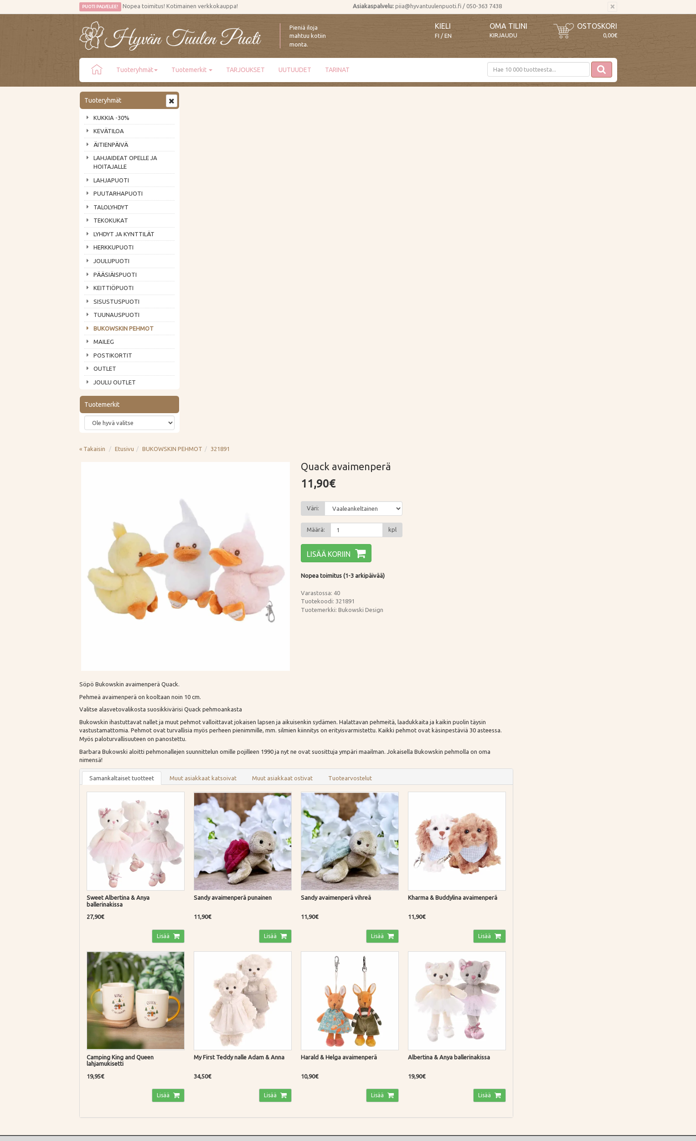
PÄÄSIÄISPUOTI (115, 274)
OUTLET (104, 368)
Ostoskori (597, 26)
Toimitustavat (208, 947)
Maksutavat (206, 960)
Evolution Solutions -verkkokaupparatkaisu (564, 1128)
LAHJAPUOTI (111, 180)
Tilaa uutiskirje (109, 899)
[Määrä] (462, 180)
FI (437, 36)
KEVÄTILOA (108, 131)
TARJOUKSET (245, 69)
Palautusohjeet (210, 973)
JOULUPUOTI (111, 261)
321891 (329, 99)
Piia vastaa (95, 973)
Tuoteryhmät (137, 69)
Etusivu (233, 99)
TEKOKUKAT (110, 220)
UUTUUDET (294, 69)
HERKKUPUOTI (113, 247)
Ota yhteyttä (97, 960)
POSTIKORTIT (112, 355)
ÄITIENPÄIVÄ (110, 144)
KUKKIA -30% (111, 117)
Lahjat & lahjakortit (106, 1012)
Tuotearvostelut (459, 428)
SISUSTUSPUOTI (116, 301)
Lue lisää (321, 860)
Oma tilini (508, 26)
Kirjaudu (503, 35)
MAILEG (103, 341)
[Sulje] (612, 7)
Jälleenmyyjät (98, 999)
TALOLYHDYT (111, 207)
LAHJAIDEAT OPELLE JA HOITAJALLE (125, 162)
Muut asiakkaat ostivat (391, 428)
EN (448, 36)
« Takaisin (202, 99)
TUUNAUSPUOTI (116, 314)
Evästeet (201, 999)
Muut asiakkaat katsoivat (312, 428)
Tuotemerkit (191, 69)
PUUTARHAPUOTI (118, 193)
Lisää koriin (435, 204)
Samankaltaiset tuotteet (231, 428)
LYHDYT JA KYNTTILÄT (124, 234)
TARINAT (337, 69)
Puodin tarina (98, 947)
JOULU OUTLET (114, 382)
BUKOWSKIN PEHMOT (123, 328)
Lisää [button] (272, 585)
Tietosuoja (204, 986)
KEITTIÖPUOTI (113, 288)
